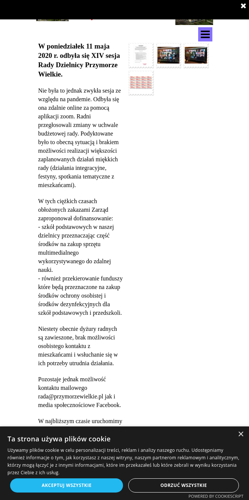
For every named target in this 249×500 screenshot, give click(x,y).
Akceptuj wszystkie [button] (67, 485)
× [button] (240, 434)
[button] (141, 55)
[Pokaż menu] (205, 34)
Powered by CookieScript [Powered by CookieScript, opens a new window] (215, 496)
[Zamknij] (243, 6)
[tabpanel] (80, 250)
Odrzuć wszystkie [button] (183, 485)
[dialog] (124, 463)
